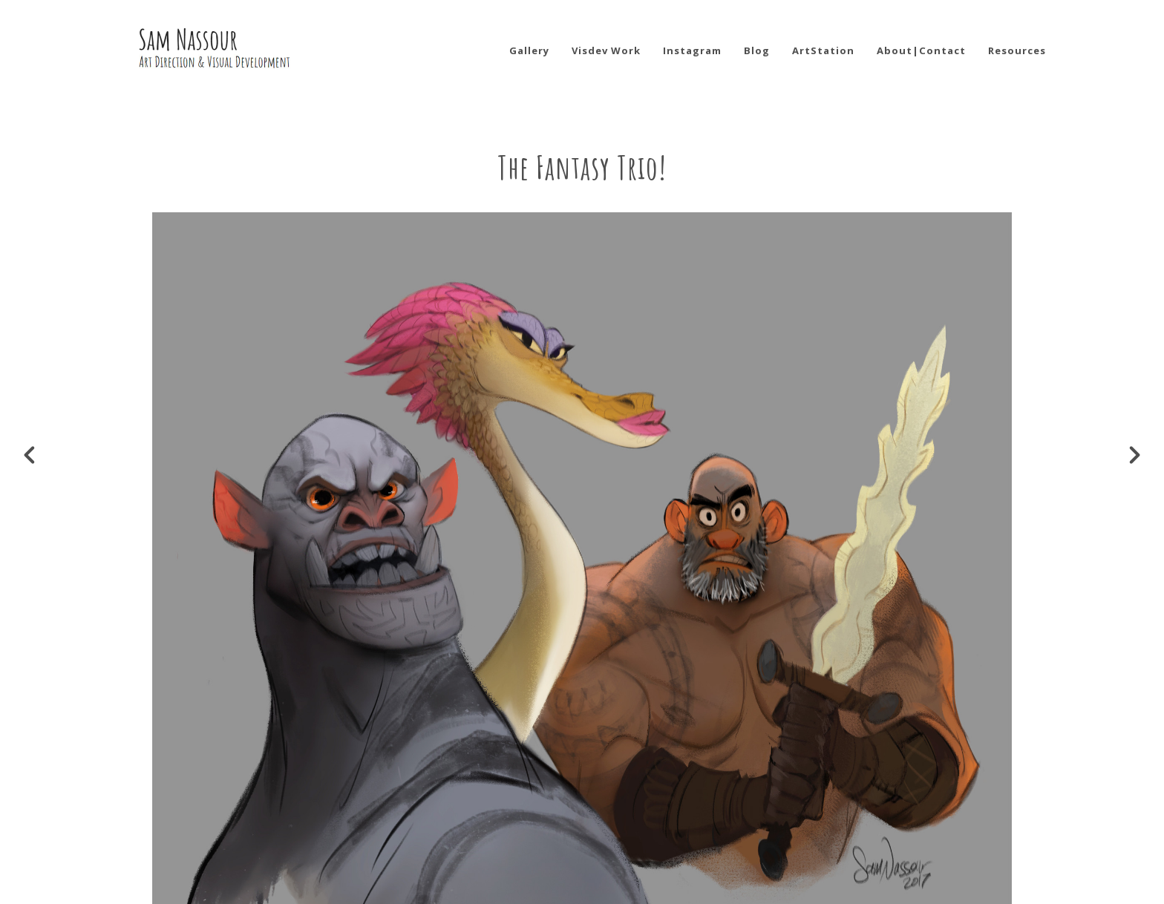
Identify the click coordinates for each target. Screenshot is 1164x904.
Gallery (529, 50)
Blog (757, 50)
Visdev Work (606, 50)
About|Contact (921, 50)
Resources (1017, 50)
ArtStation (823, 50)
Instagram (692, 50)
